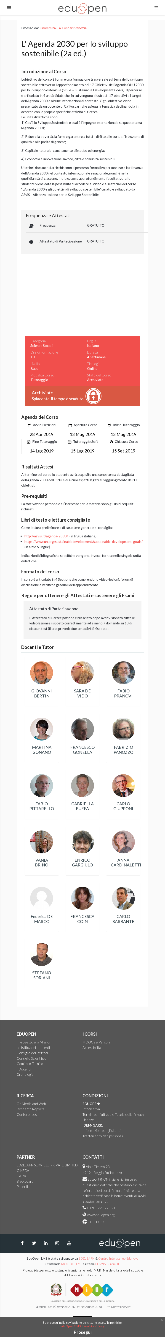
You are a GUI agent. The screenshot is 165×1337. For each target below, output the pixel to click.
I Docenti (24, 1069)
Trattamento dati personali (102, 1136)
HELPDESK (96, 1222)
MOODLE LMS (71, 1264)
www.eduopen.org (100, 1215)
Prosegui (82, 1332)
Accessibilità (91, 1048)
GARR (21, 1176)
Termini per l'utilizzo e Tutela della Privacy (113, 1114)
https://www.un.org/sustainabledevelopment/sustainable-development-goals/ (83, 541)
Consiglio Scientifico (31, 1058)
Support (93, 1179)
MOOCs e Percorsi (96, 1042)
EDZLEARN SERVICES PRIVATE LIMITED (47, 1165)
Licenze (88, 1120)
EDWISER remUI (107, 1264)
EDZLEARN (87, 1258)
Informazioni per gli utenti (101, 1130)
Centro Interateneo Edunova (118, 1258)
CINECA (23, 1170)
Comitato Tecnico (30, 1064)
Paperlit (22, 1187)
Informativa (91, 1109)
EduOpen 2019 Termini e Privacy (83, 1326)
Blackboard (25, 1181)
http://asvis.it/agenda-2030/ (46, 536)
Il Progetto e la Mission (34, 1042)
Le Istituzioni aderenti (33, 1048)
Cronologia (25, 1074)
